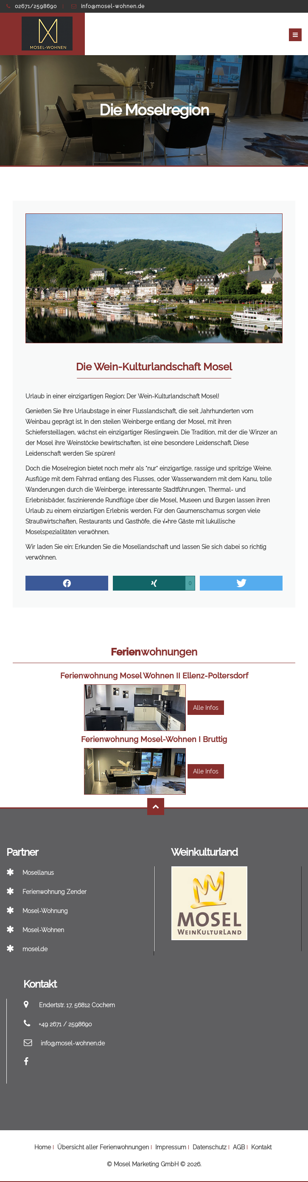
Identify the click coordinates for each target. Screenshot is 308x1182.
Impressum (170, 1147)
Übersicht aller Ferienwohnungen (103, 1147)
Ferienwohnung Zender (46, 891)
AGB (239, 1147)
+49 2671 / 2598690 (65, 1024)
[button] (66, 583)
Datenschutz (210, 1147)
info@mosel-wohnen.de (108, 6)
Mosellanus (30, 872)
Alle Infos (205, 707)
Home (42, 1147)
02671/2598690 (31, 6)
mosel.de (27, 949)
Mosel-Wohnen (35, 930)
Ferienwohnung (154, 675)
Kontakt (261, 1147)
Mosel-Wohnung (37, 911)
